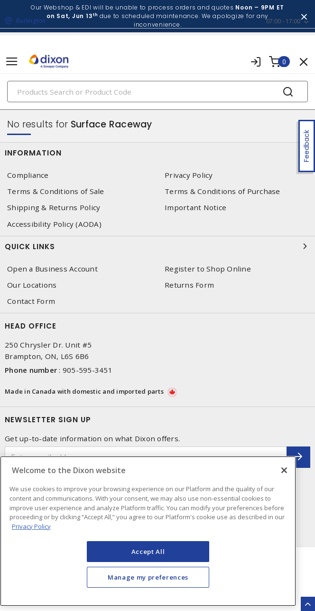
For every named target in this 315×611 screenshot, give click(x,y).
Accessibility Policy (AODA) (54, 224)
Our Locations (31, 285)
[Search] (157, 91)
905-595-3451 (87, 370)
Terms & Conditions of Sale (55, 191)
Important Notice (195, 207)
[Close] (284, 482)
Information (157, 152)
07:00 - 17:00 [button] (283, 21)
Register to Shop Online (208, 268)
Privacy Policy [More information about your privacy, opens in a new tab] (31, 538)
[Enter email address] (146, 457)
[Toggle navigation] (12, 61)
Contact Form (31, 301)
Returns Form (189, 285)
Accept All (148, 563)
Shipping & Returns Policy (53, 207)
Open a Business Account (52, 268)
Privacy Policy (189, 175)
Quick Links (157, 246)
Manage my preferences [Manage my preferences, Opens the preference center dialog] (148, 588)
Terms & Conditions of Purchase (222, 191)
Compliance (28, 175)
